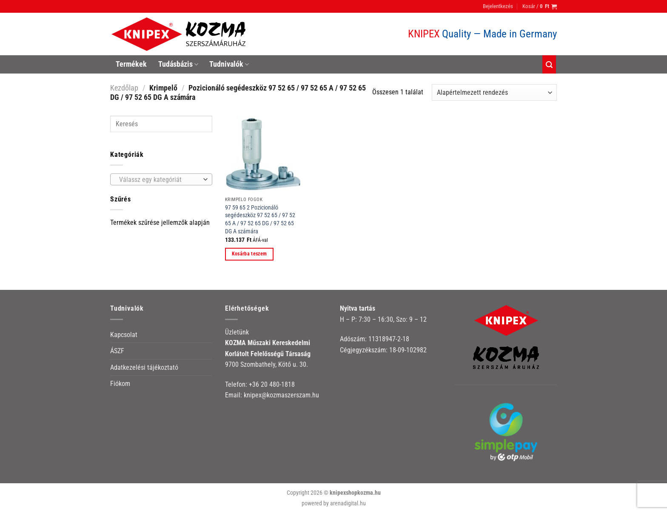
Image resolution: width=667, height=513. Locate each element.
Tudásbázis (178, 64)
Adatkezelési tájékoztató (144, 367)
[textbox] (159, 180)
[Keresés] (549, 64)
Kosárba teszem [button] (249, 254)
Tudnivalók (229, 64)
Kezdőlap (124, 87)
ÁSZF (117, 351)
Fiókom (120, 384)
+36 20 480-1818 (272, 384)
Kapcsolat (123, 335)
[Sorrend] (494, 92)
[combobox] (161, 179)
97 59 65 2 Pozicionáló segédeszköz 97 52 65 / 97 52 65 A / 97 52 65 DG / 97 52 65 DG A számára (260, 219)
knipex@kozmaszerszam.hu (281, 395)
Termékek (131, 64)
